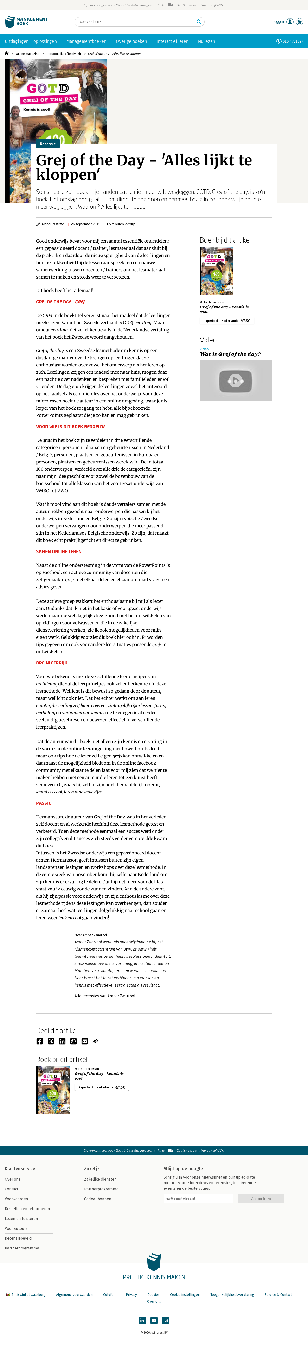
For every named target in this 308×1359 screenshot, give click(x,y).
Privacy (131, 1295)
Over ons (12, 1179)
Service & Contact (278, 1295)
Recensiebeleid (18, 1238)
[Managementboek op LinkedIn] (142, 1320)
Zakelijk (92, 1168)
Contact (11, 1189)
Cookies (154, 1295)
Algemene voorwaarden (74, 1295)
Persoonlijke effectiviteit (63, 53)
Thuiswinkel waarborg (26, 1295)
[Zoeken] (135, 22)
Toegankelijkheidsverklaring (232, 1295)
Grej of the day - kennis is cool (224, 309)
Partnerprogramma (22, 1248)
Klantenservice (20, 1168)
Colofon (109, 1295)
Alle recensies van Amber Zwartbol (105, 996)
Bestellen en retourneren (27, 1209)
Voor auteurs (16, 1228)
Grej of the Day (109, 817)
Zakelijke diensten (100, 1179)
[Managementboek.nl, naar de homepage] (26, 27)
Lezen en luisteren (21, 1218)
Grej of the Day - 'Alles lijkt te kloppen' (115, 53)
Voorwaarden (16, 1199)
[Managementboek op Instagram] (165, 1320)
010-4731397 (293, 41)
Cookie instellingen (185, 1295)
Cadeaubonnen (97, 1199)
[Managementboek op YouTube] (154, 1320)
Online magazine (27, 53)
